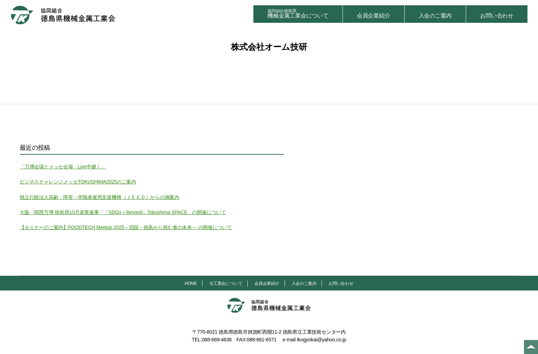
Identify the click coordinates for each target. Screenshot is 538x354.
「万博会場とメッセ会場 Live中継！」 (63, 166)
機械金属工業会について (297, 13)
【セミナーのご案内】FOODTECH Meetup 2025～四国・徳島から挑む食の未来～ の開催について (126, 227)
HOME (191, 283)
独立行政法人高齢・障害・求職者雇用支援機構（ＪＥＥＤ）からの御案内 (99, 197)
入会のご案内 (435, 16)
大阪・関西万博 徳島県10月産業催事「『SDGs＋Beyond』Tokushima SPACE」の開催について (123, 212)
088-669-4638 (217, 339)
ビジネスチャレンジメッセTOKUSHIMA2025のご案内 (78, 182)
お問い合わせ (496, 16)
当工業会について (225, 283)
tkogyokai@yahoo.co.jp (321, 339)
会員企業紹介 (373, 16)
